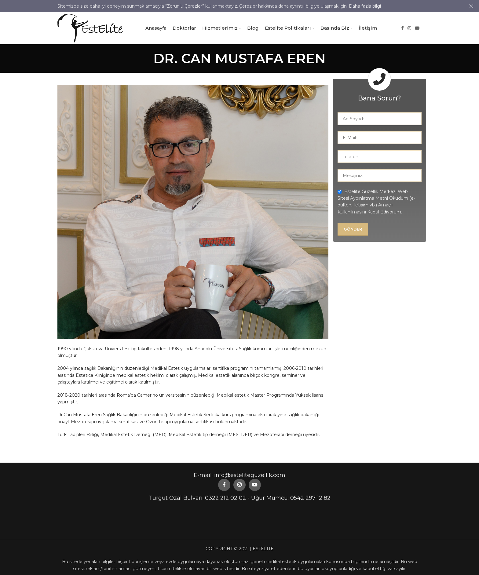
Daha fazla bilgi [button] (365, 6)
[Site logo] (90, 28)
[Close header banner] (471, 6)
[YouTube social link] (417, 28)
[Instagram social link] (409, 28)
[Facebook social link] (402, 28)
